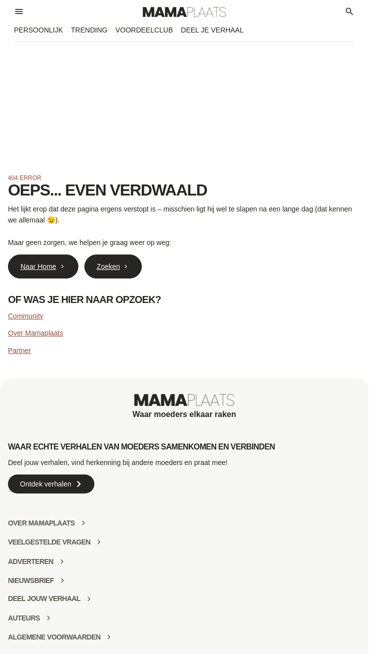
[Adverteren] (61, 561)
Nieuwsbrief (31, 580)
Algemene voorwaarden (54, 637)
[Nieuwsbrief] (62, 580)
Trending (89, 30)
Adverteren (30, 562)
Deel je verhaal (212, 30)
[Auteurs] (48, 618)
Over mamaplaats (41, 523)
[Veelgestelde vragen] (98, 542)
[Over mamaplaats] (83, 523)
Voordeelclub (144, 30)
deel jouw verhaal (44, 598)
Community (25, 316)
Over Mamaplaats (35, 333)
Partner (19, 350)
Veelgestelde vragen (49, 542)
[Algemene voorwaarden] (108, 637)
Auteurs (24, 618)
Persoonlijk (38, 30)
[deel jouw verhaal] (88, 599)
